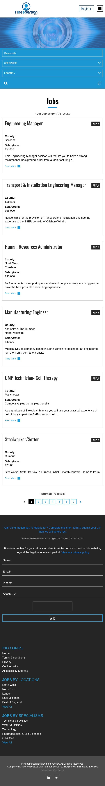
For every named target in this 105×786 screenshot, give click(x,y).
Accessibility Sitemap (15, 670)
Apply (96, 124)
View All (7, 706)
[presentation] (52, 606)
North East (8, 689)
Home (6, 653)
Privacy (6, 662)
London (6, 693)
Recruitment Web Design (52, 770)
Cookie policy (10, 666)
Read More (10, 166)
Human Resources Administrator (34, 247)
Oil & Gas (8, 738)
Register (86, 8)
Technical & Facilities (15, 720)
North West (9, 684)
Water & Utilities (12, 725)
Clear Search (99, 83)
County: (10, 136)
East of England (12, 702)
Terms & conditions (13, 657)
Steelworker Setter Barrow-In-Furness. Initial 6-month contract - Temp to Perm (52, 472)
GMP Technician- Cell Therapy (31, 378)
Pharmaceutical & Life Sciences (21, 733)
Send (52, 618)
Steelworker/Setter (22, 439)
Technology (9, 729)
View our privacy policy (75, 552)
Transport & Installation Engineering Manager (45, 185)
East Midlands (11, 697)
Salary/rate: (12, 145)
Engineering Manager (24, 123)
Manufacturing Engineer (26, 312)
